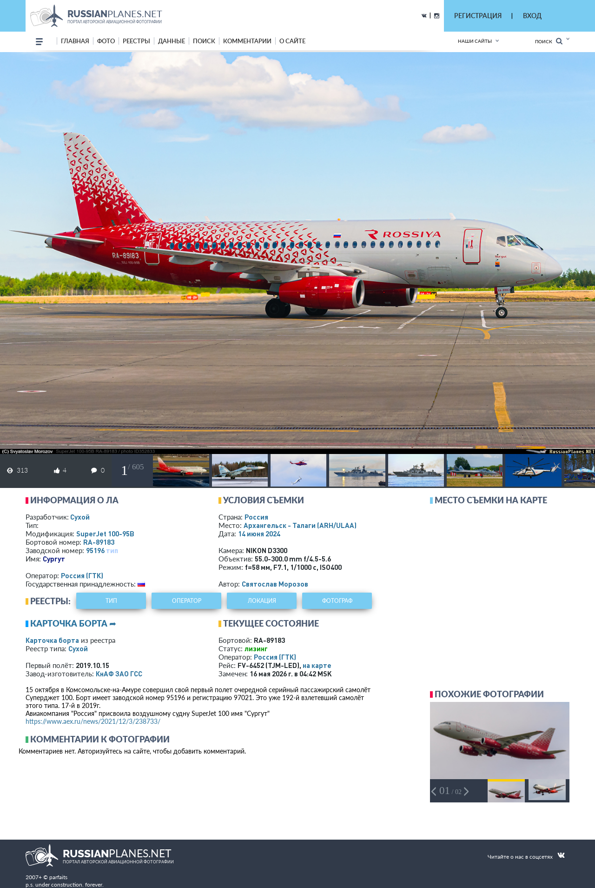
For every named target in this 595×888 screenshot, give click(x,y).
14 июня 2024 (259, 533)
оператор (186, 600)
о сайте (292, 41)
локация (262, 600)
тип (112, 550)
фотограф (337, 600)
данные (171, 41)
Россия (256, 517)
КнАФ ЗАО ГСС (119, 673)
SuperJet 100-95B (105, 533)
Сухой (80, 517)
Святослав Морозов (275, 584)
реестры (136, 41)
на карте (317, 665)
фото (106, 41)
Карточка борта (52, 640)
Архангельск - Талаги (300, 525)
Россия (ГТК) (82, 575)
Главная (75, 41)
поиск (204, 41)
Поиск (548, 41)
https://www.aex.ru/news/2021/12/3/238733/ (93, 721)
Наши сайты (475, 41)
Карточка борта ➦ (73, 623)
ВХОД (532, 16)
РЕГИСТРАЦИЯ (478, 16)
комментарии (247, 41)
